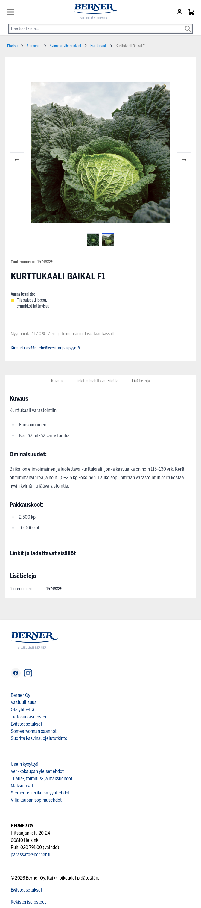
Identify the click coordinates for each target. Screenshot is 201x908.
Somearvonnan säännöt (34, 731)
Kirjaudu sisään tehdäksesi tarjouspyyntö (45, 348)
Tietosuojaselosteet (30, 717)
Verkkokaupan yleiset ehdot (37, 771)
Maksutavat (22, 786)
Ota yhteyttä (22, 709)
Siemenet (34, 46)
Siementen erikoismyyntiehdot (40, 793)
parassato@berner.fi (30, 854)
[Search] (187, 24)
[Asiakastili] (180, 12)
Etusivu (12, 46)
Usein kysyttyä (25, 764)
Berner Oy (20, 695)
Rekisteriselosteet (28, 902)
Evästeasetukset (26, 724)
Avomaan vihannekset (65, 46)
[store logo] (94, 11)
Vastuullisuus (23, 702)
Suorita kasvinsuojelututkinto (39, 738)
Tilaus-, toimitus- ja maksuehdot (41, 778)
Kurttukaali (98, 46)
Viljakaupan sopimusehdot (36, 800)
